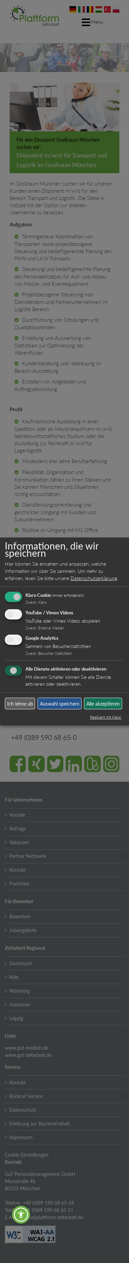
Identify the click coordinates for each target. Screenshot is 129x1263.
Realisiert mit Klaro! (105, 717)
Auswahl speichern (59, 704)
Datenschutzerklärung (94, 578)
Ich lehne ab (20, 704)
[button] (21, 1214)
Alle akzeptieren (103, 704)
